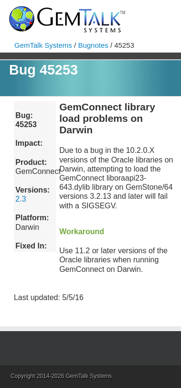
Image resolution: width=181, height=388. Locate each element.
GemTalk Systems (43, 45)
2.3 (20, 199)
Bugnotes (93, 45)
